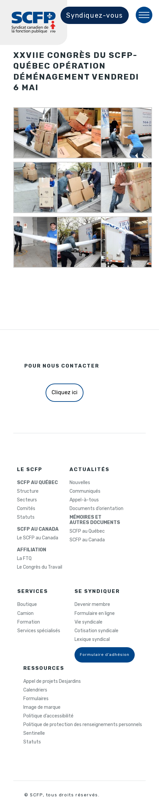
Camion (25, 613)
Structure (28, 491)
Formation (28, 622)
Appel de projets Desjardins (52, 681)
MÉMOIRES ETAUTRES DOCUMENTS (95, 520)
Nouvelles (80, 482)
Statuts (26, 517)
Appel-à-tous (84, 500)
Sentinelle (34, 733)
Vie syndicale (88, 622)
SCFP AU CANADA (38, 529)
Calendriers (35, 690)
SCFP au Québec (87, 531)
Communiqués (85, 491)
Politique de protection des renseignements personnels (82, 724)
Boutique (27, 604)
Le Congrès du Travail (39, 567)
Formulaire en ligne (95, 613)
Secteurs (27, 500)
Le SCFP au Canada (37, 538)
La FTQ (24, 558)
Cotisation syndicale (96, 631)
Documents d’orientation (96, 508)
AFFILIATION (31, 550)
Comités (26, 508)
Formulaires (36, 698)
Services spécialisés (38, 631)
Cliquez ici (65, 392)
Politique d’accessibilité (48, 716)
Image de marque (42, 707)
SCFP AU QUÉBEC (37, 482)
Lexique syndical (92, 639)
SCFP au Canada (87, 540)
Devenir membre (92, 604)
